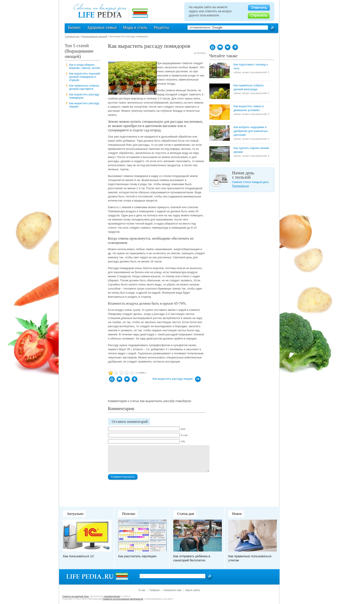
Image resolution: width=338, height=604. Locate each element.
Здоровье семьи (102, 27)
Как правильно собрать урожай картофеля (84, 87)
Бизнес (74, 27)
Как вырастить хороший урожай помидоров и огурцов (84, 77)
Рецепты (161, 27)
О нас (142, 590)
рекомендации (112, 596)
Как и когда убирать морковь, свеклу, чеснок (84, 66)
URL (183, 441)
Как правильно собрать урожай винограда (249, 87)
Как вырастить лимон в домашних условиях (249, 108)
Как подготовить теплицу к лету (251, 66)
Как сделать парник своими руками (251, 149)
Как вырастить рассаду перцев (173, 378)
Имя (183, 429)
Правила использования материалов (122, 599)
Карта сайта (192, 590)
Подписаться (240, 185)
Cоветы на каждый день (75, 596)
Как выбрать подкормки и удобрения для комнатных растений (251, 130)
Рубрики (155, 590)
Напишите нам (172, 590)
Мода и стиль (135, 27)
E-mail (184, 435)
